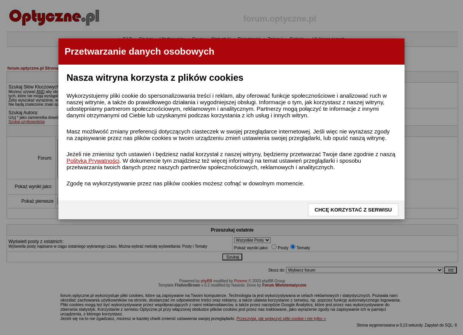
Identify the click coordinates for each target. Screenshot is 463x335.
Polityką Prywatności (93, 160)
